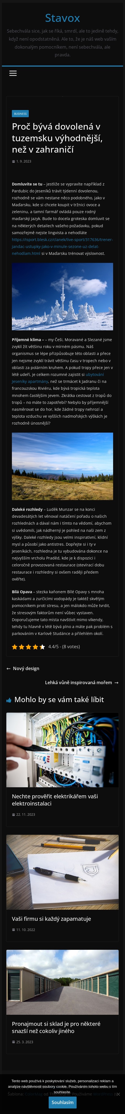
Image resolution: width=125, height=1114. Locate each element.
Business (20, 114)
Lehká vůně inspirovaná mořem (82, 682)
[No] (118, 1094)
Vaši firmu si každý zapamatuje (51, 918)
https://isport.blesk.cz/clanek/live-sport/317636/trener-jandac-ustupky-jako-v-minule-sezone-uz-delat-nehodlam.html (62, 246)
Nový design (22, 668)
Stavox (62, 17)
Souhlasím (63, 1102)
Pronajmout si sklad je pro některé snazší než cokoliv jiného (56, 1027)
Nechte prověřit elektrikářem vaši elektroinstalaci (55, 800)
